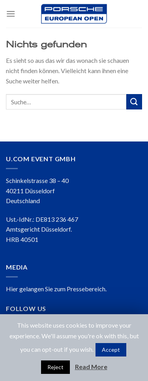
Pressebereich (86, 288)
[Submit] (134, 101)
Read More (91, 366)
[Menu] (10, 13)
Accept (111, 349)
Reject (55, 367)
